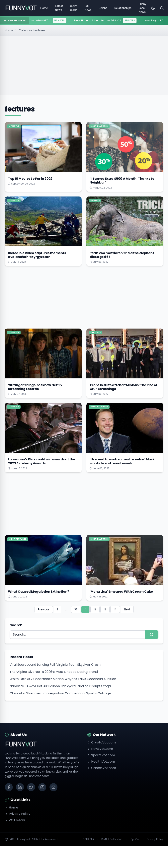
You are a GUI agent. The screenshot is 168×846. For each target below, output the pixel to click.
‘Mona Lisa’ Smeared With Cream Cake (121, 591)
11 (85, 609)
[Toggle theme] (153, 8)
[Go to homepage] (21, 8)
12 (95, 609)
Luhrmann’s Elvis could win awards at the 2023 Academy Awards (41, 461)
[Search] (161, 8)
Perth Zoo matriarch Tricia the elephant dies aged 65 (122, 255)
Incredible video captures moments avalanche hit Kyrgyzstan (37, 255)
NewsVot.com (100, 748)
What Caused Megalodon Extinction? (38, 591)
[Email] (53, 787)
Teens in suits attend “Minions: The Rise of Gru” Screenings (123, 387)
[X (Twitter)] (31, 787)
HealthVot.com (101, 761)
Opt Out (134, 839)
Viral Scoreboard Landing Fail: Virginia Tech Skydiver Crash (55, 664)
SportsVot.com (101, 755)
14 (115, 609)
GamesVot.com (101, 768)
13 (105, 609)
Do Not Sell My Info (112, 839)
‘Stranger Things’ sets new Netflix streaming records (35, 387)
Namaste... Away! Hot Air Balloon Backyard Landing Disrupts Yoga (60, 686)
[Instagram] (42, 787)
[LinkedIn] (20, 787)
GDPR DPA (88, 839)
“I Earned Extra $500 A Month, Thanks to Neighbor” (122, 180)
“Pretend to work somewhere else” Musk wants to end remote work (122, 461)
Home (9, 30)
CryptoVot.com (101, 742)
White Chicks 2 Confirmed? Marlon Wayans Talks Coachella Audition (63, 679)
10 (75, 609)
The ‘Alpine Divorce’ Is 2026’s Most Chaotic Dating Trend (54, 671)
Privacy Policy (17, 813)
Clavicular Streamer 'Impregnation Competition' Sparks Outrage (60, 693)
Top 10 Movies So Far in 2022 (30, 178)
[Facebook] (9, 787)
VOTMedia (15, 820)
